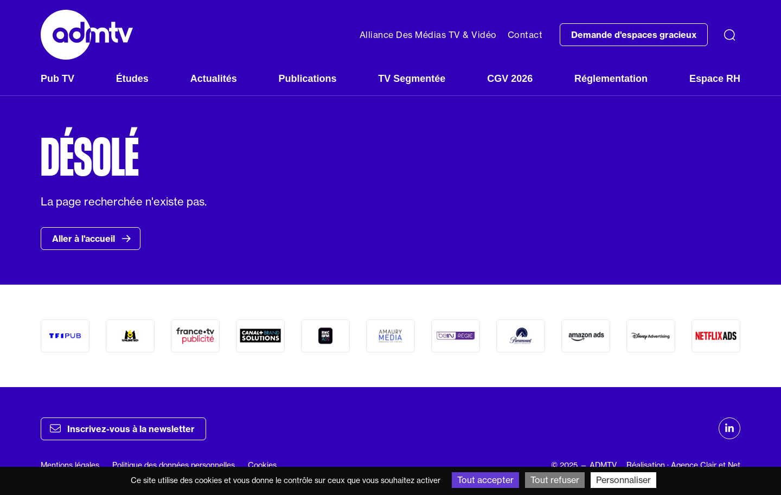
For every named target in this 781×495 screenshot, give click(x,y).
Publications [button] (307, 78)
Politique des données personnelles (173, 465)
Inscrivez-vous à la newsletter (122, 428)
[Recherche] (729, 35)
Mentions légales (70, 465)
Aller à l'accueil (91, 238)
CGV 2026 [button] (510, 78)
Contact (525, 34)
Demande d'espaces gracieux (633, 34)
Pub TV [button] (57, 78)
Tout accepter (485, 479)
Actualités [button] (213, 78)
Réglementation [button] (611, 78)
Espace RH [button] (714, 78)
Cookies (262, 465)
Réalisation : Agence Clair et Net (683, 465)
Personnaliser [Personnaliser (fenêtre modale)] (623, 479)
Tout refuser (554, 479)
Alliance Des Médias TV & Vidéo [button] (428, 34)
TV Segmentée (411, 78)
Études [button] (132, 78)
